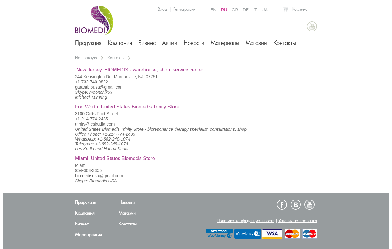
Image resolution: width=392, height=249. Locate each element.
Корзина (300, 9)
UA (265, 9)
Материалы (225, 43)
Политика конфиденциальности (245, 220)
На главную (86, 57)
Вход (162, 9)
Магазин (256, 43)
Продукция (88, 43)
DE (246, 9)
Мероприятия (88, 235)
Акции (169, 43)
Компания (120, 43)
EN (213, 9)
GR (235, 9)
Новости (194, 43)
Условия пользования (297, 220)
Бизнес (147, 43)
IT (255, 9)
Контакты (284, 43)
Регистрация (184, 9)
